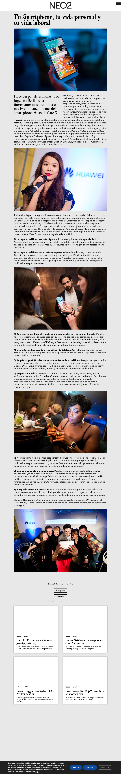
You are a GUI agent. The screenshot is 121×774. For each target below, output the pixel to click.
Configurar (105, 767)
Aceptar (75, 767)
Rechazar (89, 767)
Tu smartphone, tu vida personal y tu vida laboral (57, 20)
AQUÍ (58, 772)
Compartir (60, 622)
